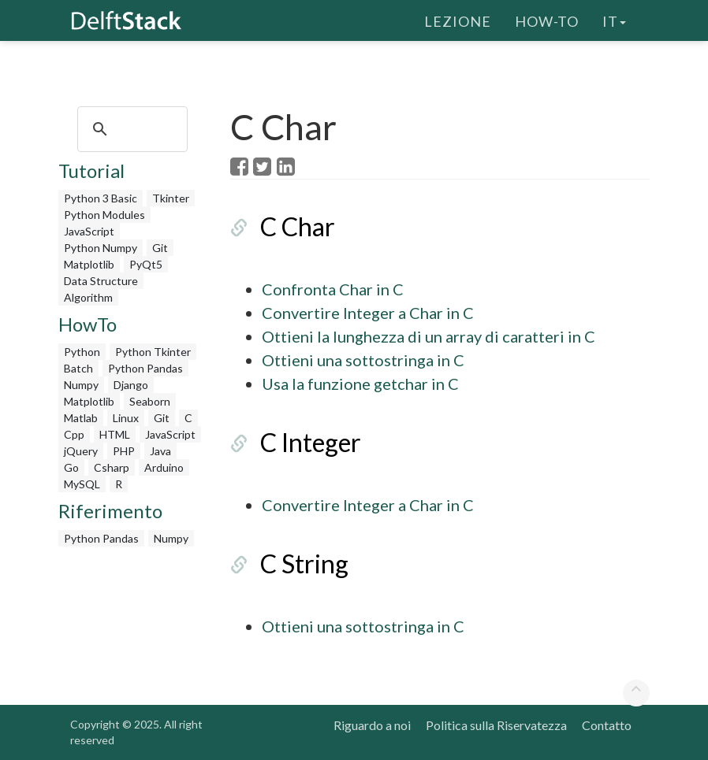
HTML (114, 434)
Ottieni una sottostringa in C (363, 359)
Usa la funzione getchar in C (360, 383)
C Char (297, 226)
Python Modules (104, 214)
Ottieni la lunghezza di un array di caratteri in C (428, 336)
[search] (130, 129)
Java (160, 451)
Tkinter (170, 198)
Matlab (81, 417)
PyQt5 (145, 264)
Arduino (164, 467)
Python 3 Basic (100, 198)
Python (82, 351)
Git (160, 247)
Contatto (607, 724)
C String (304, 563)
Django (131, 384)
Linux (126, 417)
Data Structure (101, 280)
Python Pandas (145, 368)
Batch (78, 368)
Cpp (74, 434)
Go (71, 467)
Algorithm (88, 297)
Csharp (111, 467)
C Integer (310, 442)
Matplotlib (89, 264)
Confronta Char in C (333, 289)
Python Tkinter (153, 351)
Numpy (81, 384)
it (614, 19)
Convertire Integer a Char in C (368, 312)
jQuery (81, 451)
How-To (547, 19)
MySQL (82, 484)
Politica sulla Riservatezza (496, 724)
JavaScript (89, 231)
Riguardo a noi (372, 724)
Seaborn (149, 401)
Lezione (457, 19)
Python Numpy (100, 247)
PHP (124, 451)
